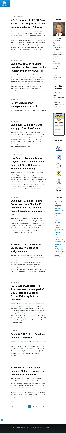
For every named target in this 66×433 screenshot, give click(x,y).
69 (27, 407)
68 (23, 407)
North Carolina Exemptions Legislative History (59, 246)
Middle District (58, 222)
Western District (58, 256)
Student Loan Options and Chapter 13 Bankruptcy (60, 253)
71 (34, 407)
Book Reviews (58, 205)
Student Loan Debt (59, 249)
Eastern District (58, 208)
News (56, 236)
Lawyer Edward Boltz (59, 75)
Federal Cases (58, 213)
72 (37, 407)
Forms (56, 215)
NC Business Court (59, 227)
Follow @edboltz (45, 427)
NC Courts (57, 230)
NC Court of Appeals (59, 229)
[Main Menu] (61, 6)
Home (56, 217)
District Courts (58, 206)
